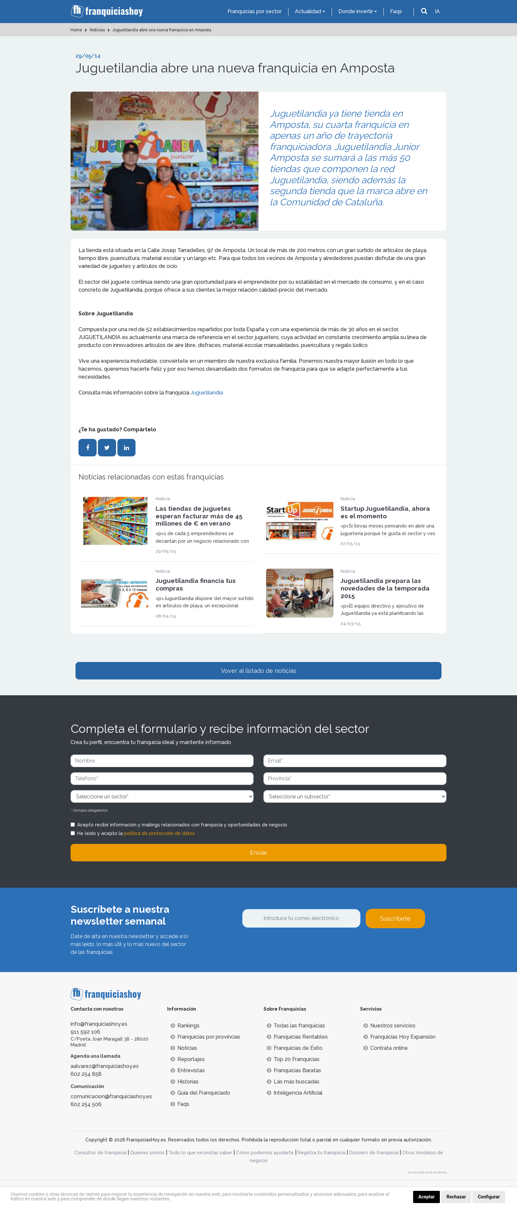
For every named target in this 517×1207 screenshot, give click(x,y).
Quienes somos (147, 1152)
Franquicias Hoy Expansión (399, 1037)
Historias (184, 1081)
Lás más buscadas (293, 1081)
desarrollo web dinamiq (427, 1172)
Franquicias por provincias (205, 1037)
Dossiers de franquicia (373, 1152)
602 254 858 (86, 1074)
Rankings (184, 1025)
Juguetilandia (207, 392)
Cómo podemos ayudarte (265, 1152)
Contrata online (385, 1048)
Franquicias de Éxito (294, 1048)
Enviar (258, 852)
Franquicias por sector (255, 11)
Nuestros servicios (389, 1025)
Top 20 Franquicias (293, 1059)
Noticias (183, 1048)
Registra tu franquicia (321, 1152)
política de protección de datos (159, 833)
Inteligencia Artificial (294, 1093)
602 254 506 (86, 1104)
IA (437, 11)
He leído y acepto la (136, 833)
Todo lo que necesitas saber (200, 1152)
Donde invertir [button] (355, 11)
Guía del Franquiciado (200, 1093)
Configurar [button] (489, 1196)
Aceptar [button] (426, 1196)
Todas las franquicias (296, 1025)
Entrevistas (187, 1070)
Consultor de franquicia (100, 1152)
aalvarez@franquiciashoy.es (105, 1066)
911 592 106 (85, 1032)
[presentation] (292, 946)
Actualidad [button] (308, 11)
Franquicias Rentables (297, 1037)
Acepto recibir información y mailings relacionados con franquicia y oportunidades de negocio (182, 824)
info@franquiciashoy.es (99, 1024)
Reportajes (187, 1059)
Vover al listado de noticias (258, 670)
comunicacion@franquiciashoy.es (111, 1096)
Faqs (396, 11)
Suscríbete (395, 918)
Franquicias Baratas (294, 1070)
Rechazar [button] (456, 1196)
